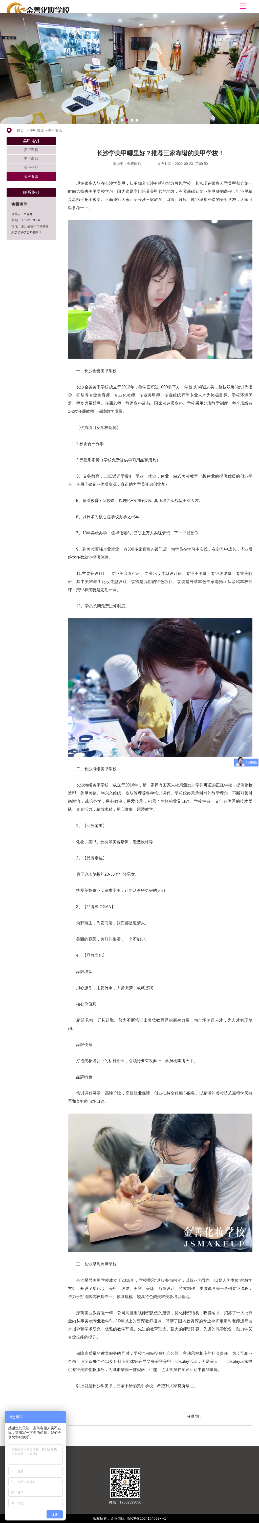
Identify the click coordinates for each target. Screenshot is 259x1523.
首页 (20, 130)
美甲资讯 (55, 130)
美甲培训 (37, 130)
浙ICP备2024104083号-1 (146, 1518)
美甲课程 (31, 150)
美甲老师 (31, 159)
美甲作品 (31, 167)
